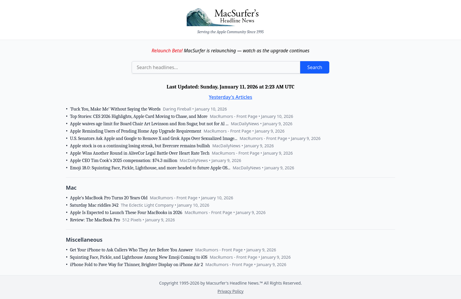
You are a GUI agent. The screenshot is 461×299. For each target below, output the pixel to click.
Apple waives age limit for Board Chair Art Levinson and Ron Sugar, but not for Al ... (149, 123)
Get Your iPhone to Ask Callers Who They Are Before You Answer (131, 250)
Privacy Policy (230, 291)
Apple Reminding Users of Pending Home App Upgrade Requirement (135, 131)
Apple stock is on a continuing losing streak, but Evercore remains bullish (140, 145)
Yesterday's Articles (230, 97)
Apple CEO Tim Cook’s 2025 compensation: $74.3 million (123, 160)
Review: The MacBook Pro (95, 220)
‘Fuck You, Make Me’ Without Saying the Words (115, 109)
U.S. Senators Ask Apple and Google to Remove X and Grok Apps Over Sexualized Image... (153, 138)
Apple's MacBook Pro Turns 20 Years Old (109, 198)
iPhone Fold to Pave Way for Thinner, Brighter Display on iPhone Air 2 (136, 264)
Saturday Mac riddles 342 (94, 205)
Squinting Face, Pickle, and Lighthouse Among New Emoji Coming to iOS (138, 257)
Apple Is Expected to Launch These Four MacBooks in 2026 (126, 212)
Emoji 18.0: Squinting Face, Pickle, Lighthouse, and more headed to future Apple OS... (150, 168)
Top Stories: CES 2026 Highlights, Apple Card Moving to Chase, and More (139, 116)
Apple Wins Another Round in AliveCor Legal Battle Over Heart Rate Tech (140, 153)
